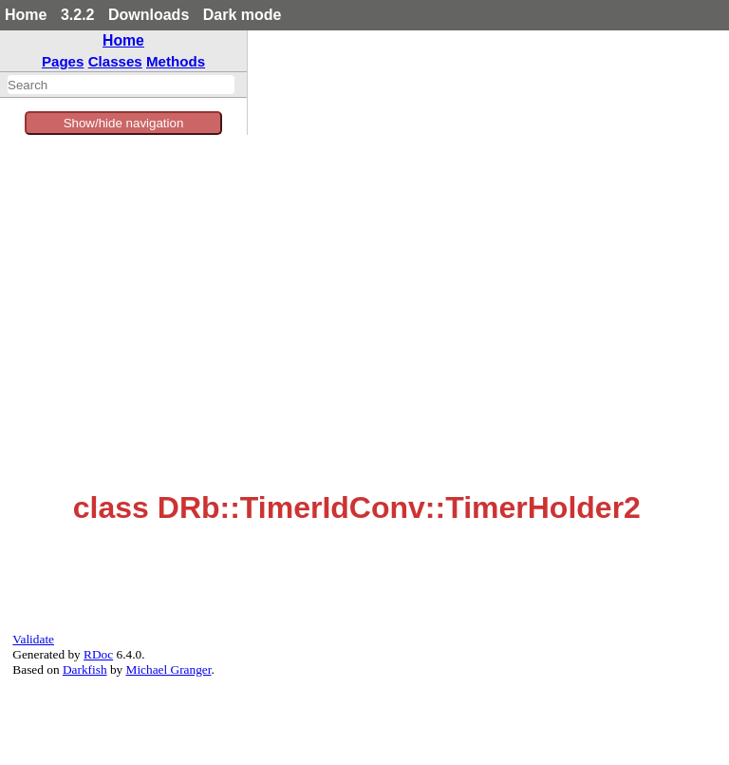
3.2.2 (78, 15)
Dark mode (242, 15)
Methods (175, 61)
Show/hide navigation (124, 123)
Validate (33, 639)
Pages (63, 61)
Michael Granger (169, 669)
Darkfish (85, 669)
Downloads (148, 15)
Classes (115, 61)
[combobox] (121, 84)
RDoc (98, 654)
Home (26, 15)
